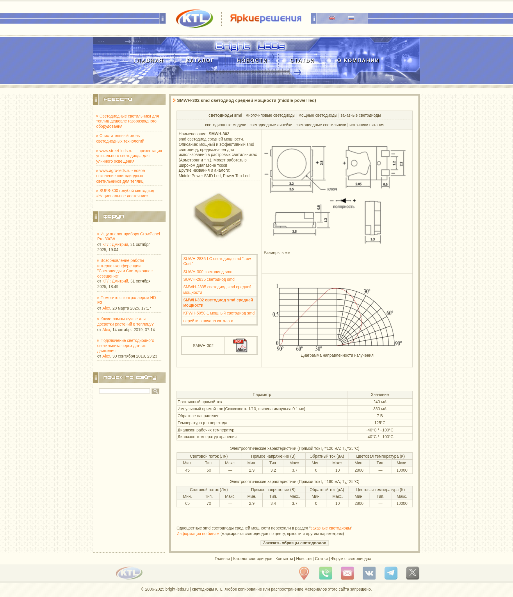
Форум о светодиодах (351, 558)
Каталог (200, 60)
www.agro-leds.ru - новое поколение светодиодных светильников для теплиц (120, 175)
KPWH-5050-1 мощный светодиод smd (218, 313)
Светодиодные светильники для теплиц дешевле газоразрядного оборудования (127, 121)
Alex (106, 308)
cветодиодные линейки (271, 124)
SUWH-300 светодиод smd (207, 271)
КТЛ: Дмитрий (115, 244)
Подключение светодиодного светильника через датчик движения (125, 345)
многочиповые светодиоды (270, 115)
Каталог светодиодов (252, 558)
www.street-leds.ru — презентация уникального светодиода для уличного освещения (129, 155)
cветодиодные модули (225, 124)
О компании (358, 60)
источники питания (367, 124)
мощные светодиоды (318, 115)
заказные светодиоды (361, 115)
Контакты (284, 558)
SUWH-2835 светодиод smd (209, 279)
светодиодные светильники (320, 124)
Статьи (302, 60)
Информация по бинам (198, 533)
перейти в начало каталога (208, 321)
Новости (252, 60)
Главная (148, 60)
